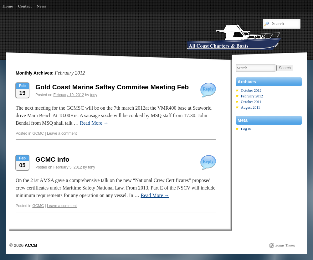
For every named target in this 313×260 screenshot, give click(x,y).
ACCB (31, 245)
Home (8, 6)
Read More (94, 123)
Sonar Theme (285, 245)
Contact (25, 6)
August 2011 (250, 107)
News (41, 6)
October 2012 (251, 90)
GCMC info (52, 159)
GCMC (38, 133)
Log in (246, 129)
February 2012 (252, 96)
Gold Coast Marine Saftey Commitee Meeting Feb (112, 87)
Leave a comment (62, 133)
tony (93, 95)
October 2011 (251, 102)
